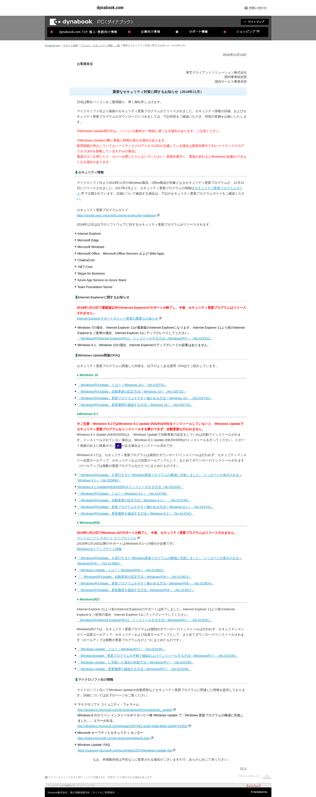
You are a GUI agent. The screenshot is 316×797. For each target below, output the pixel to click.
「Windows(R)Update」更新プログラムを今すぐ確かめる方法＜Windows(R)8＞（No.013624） (146, 583)
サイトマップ (253, 785)
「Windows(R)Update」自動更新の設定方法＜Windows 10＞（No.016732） (132, 391)
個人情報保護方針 (80, 792)
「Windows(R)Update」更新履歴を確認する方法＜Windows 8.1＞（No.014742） (136, 513)
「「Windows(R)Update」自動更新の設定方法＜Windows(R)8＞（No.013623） (134, 577)
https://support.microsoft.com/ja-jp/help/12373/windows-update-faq (125, 750)
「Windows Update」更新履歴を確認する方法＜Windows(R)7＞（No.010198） (134, 669)
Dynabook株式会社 (58, 792)
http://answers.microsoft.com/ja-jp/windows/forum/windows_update (125, 710)
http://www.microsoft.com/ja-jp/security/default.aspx (114, 738)
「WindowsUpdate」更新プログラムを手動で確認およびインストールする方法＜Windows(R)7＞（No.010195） (158, 656)
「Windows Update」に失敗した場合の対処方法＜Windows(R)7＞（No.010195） (136, 662)
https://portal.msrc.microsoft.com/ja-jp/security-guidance (116, 215)
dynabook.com (52, 45)
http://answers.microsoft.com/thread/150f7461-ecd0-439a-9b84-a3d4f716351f (133, 726)
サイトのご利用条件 (104, 792)
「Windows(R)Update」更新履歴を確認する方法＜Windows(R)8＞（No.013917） (136, 590)
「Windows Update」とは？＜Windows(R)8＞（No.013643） (122, 570)
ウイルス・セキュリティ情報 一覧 (100, 45)
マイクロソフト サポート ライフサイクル (106, 538)
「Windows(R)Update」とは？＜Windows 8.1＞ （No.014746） (123, 493)
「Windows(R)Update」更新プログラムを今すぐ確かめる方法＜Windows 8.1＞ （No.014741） (146, 507)
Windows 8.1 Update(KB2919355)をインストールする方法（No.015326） (130, 487)
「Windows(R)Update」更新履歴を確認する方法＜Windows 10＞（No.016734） (135, 405)
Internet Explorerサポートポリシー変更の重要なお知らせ (117, 318)
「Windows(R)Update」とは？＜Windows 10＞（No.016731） (122, 385)
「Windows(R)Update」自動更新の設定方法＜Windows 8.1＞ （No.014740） (134, 500)
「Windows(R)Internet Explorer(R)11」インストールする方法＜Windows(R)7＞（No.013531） (145, 338)
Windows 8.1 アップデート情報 (99, 549)
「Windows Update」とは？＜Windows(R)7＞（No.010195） (122, 649)
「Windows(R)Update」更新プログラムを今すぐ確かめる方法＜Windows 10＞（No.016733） (145, 398)
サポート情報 (70, 45)
